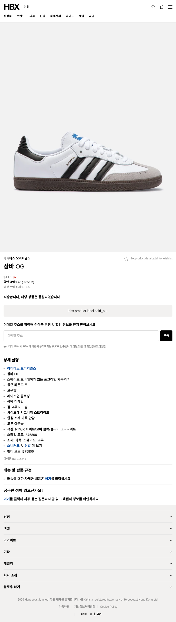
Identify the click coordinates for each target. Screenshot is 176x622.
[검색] (153, 7)
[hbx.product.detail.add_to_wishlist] (148, 260)
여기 (48, 479)
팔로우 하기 (12, 587)
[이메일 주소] (81, 335)
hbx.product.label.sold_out (87, 311)
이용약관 (64, 606)
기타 (7, 552)
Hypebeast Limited (36, 599)
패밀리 (8, 564)
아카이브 (10, 540)
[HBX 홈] (12, 6)
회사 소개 (10, 575)
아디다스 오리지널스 (17, 258)
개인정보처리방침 (96, 346)
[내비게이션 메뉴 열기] (170, 7)
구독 (166, 335)
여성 (26, 6)
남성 (7, 517)
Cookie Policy (108, 606)
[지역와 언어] (88, 614)
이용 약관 (78, 346)
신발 (27, 446)
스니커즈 (13, 446)
